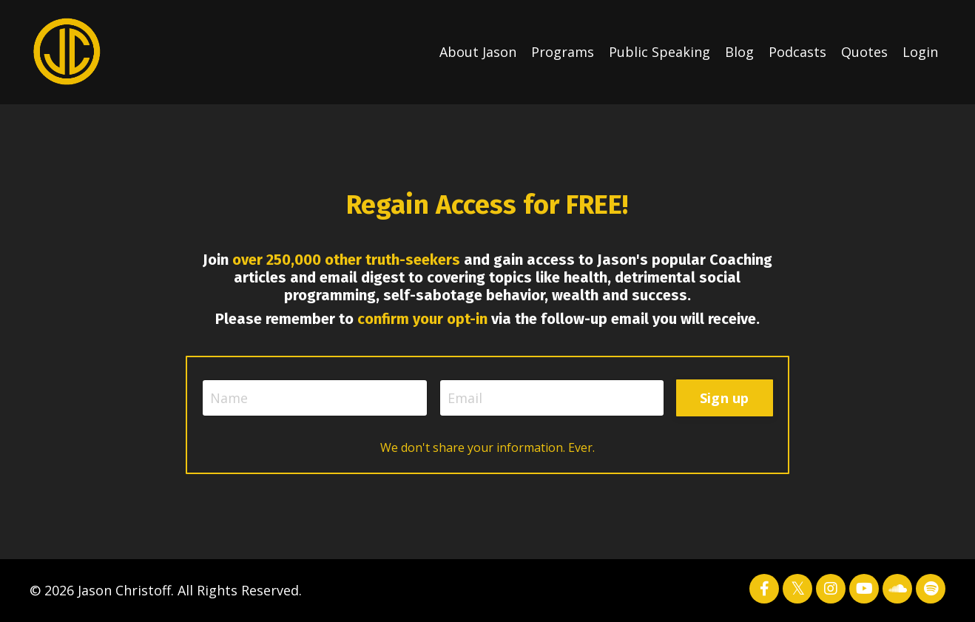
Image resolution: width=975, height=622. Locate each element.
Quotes (864, 52)
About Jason (477, 52)
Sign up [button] (724, 398)
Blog (739, 52)
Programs (562, 52)
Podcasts (797, 52)
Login (920, 52)
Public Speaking (659, 52)
